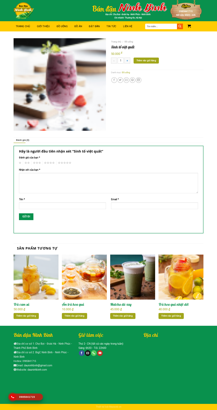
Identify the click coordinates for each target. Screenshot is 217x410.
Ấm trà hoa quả (73, 304)
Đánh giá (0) (22, 140)
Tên (22, 199)
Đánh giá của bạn (29, 157)
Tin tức (111, 26)
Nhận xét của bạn (29, 169)
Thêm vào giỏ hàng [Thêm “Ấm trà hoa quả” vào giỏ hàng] (74, 316)
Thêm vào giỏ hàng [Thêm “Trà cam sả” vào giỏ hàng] (26, 316)
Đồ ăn (78, 26)
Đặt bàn (94, 26)
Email (115, 199)
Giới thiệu (43, 26)
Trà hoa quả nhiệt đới (173, 304)
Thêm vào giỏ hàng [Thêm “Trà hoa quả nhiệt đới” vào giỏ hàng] (171, 316)
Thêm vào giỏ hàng (146, 60)
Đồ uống (62, 26)
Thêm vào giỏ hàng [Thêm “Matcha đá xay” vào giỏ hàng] (123, 316)
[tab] (23, 140)
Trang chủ (23, 26)
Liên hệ (128, 26)
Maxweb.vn (115, 406)
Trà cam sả (21, 304)
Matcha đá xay (121, 304)
